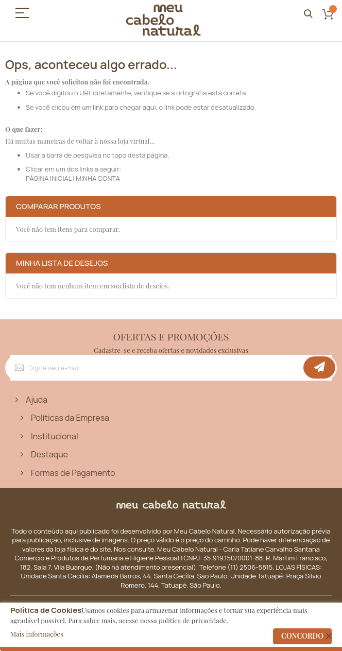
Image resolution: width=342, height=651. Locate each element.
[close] (329, 636)
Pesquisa (308, 14)
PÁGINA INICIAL (49, 178)
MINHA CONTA (98, 178)
